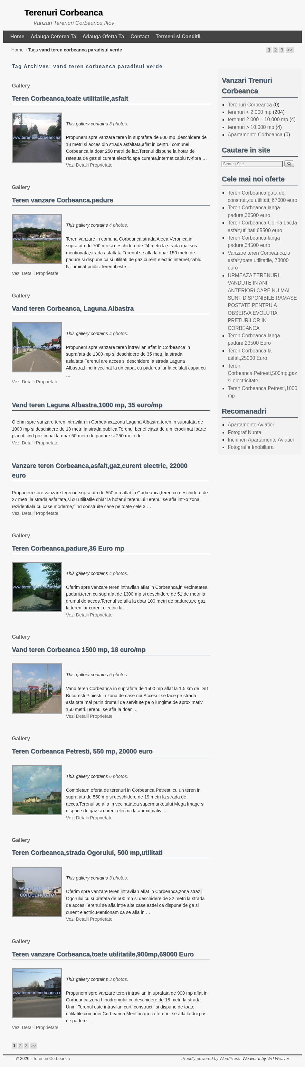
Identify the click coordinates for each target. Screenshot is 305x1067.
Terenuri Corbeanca (63, 12)
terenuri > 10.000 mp (251, 127)
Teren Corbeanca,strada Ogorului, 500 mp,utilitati (87, 852)
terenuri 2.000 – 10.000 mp (258, 119)
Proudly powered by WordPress (210, 1058)
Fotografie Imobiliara (250, 447)
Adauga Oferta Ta (103, 36)
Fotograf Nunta (244, 432)
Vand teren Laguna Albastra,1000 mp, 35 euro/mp (87, 404)
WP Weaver (278, 1058)
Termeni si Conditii (178, 36)
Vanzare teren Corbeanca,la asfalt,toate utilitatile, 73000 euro (259, 260)
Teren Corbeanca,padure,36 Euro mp (68, 548)
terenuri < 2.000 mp (250, 112)
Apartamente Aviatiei (251, 424)
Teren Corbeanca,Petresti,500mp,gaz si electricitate (262, 373)
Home (17, 36)
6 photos (118, 776)
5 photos (118, 674)
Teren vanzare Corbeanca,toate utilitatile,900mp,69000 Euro (103, 954)
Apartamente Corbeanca (255, 134)
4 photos (118, 225)
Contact (139, 36)
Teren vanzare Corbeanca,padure (62, 200)
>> (289, 49)
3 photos (118, 123)
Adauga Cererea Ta (53, 36)
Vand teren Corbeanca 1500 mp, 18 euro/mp (79, 649)
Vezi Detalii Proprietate (89, 165)
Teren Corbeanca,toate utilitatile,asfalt (70, 98)
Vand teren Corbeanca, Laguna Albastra (73, 308)
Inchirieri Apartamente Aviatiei (261, 439)
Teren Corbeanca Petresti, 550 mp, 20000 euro (82, 751)
